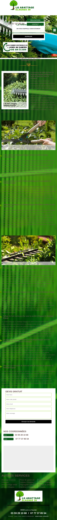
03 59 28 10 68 (16, 19)
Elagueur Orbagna (45, 480)
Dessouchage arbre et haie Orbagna (9, 486)
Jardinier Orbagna (27, 487)
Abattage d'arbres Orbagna (8, 481)
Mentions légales (42, 516)
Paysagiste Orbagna (28, 485)
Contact (35, 24)
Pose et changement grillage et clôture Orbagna (46, 484)
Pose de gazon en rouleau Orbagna (27, 481)
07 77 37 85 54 (16, 23)
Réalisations (35, 20)
